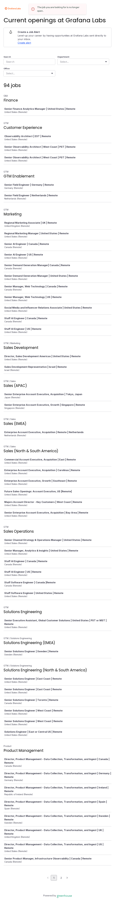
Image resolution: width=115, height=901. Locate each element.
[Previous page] (47, 878)
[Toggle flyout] (106, 62)
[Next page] (67, 878)
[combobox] (60, 61)
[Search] (29, 62)
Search (7, 57)
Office (7, 68)
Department (63, 57)
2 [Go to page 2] (61, 877)
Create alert (24, 42)
